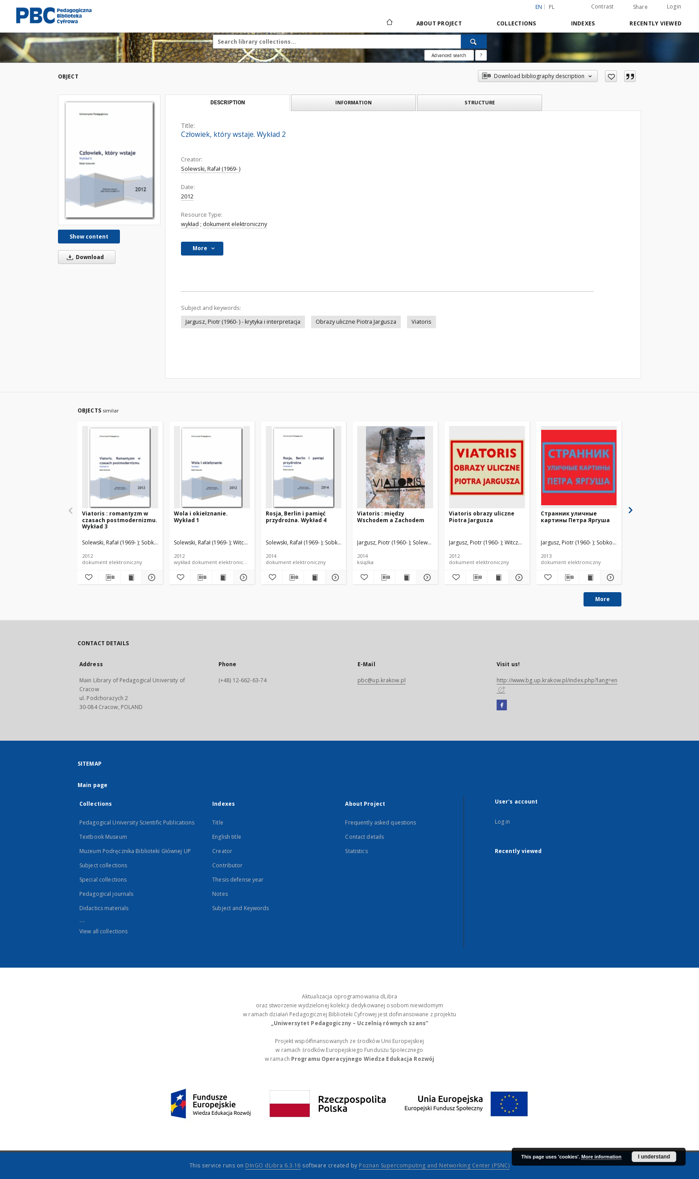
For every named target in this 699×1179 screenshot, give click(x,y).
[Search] (474, 41)
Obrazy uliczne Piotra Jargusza (356, 322)
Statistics (356, 851)
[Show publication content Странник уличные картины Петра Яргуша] (589, 577)
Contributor (227, 865)
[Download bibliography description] (109, 577)
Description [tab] (227, 102)
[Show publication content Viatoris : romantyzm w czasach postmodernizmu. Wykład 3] (130, 577)
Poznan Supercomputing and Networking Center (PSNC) (434, 1165)
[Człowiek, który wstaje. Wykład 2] (109, 159)
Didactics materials (103, 908)
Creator (222, 851)
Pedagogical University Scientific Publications (137, 822)
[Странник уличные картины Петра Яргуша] (579, 467)
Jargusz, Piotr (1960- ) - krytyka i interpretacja (242, 322)
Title (217, 822)
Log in (502, 821)
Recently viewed (655, 23)
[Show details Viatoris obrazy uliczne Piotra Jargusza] (517, 577)
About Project (439, 23)
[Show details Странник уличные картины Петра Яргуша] (609, 577)
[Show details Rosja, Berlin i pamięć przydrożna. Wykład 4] (334, 577)
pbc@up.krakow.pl (382, 680)
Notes (220, 894)
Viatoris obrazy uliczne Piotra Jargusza (481, 517)
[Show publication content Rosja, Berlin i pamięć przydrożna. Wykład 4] (314, 577)
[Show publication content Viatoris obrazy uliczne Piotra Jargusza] (497, 577)
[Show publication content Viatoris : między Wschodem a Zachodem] (405, 577)
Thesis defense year (237, 879)
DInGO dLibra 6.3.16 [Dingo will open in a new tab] (273, 1165)
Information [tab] (353, 102)
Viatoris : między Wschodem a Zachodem (390, 517)
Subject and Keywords (240, 908)
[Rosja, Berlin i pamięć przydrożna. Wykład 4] (303, 467)
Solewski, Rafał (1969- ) (210, 169)
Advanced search (449, 55)
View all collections (103, 931)
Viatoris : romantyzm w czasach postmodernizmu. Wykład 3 (119, 520)
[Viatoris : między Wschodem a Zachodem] (395, 467)
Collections (516, 23)
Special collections (103, 879)
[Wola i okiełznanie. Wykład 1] (212, 467)
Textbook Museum (103, 837)
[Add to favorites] (611, 76)
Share (640, 7)
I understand (654, 1157)
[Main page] (389, 23)
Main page (92, 785)
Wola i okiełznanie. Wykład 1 (201, 517)
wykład (190, 224)
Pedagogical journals (106, 894)
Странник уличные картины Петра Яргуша (575, 517)
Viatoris (421, 322)
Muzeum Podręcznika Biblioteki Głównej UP (135, 851)
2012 (187, 196)
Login (674, 6)
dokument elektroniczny (235, 224)
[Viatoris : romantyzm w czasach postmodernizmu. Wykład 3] (120, 467)
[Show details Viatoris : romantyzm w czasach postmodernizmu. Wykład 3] (150, 577)
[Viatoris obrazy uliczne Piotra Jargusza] (487, 467)
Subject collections (103, 865)
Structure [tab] (480, 102)
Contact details (364, 837)
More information (601, 1156)
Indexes (583, 23)
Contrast (602, 6)
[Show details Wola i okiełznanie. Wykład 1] (242, 577)
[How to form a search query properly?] (481, 55)
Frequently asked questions (380, 822)
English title (226, 837)
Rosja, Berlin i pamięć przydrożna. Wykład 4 (296, 517)
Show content (89, 236)
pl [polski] (552, 7)
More (602, 599)
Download (84, 257)
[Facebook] (502, 705)
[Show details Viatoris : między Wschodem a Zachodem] (425, 577)
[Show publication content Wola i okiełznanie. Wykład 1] (222, 577)
